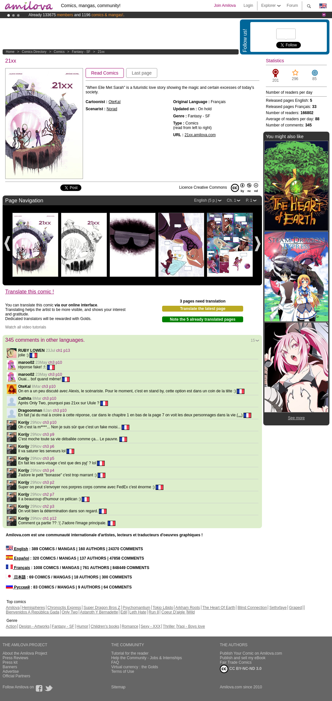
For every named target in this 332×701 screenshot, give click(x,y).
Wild (191, 612)
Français (18, 567)
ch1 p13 (63, 350)
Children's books (104, 626)
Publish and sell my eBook (243, 658)
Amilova (13, 607)
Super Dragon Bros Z (101, 607)
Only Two (70, 612)
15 (253, 340)
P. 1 (249, 200)
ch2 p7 (48, 494)
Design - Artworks (34, 626)
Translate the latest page (202, 308)
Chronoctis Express (64, 607)
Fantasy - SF (81, 51)
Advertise (11, 671)
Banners (10, 667)
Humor (82, 626)
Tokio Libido (163, 607)
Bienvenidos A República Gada (32, 612)
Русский (18, 587)
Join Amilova (225, 5)
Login (248, 5)
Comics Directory (34, 51)
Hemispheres (33, 607)
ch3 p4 (48, 470)
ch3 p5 (48, 458)
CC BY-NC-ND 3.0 (241, 669)
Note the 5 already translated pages (202, 319)
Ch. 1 (231, 200)
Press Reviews (15, 658)
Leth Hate (137, 612)
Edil (124, 612)
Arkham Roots (187, 607)
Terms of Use (122, 671)
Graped (295, 607)
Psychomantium (136, 607)
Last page (142, 73)
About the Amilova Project (25, 653)
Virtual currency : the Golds (134, 667)
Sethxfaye (278, 607)
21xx (101, 51)
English (17, 549)
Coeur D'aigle (173, 612)
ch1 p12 (49, 518)
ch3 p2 (48, 482)
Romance (130, 626)
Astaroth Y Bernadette (99, 612)
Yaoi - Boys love (191, 626)
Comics (59, 51)
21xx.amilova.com (200, 135)
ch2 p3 (48, 506)
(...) (240, 415)
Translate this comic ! (29, 291)
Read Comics (104, 73)
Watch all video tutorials (25, 327)
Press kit (10, 662)
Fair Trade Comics (236, 662)
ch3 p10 (55, 362)
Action (11, 626)
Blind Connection (252, 607)
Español (17, 558)
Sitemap (118, 687)
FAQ (115, 662)
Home (10, 51)
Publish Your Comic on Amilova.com (251, 653)
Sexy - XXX (150, 626)
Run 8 (153, 612)
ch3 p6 (48, 446)
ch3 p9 (48, 434)
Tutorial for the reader (129, 653)
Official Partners (16, 676)
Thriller (169, 626)
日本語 (16, 577)
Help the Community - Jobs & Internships (146, 658)
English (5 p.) (205, 200)
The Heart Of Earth (218, 607)
